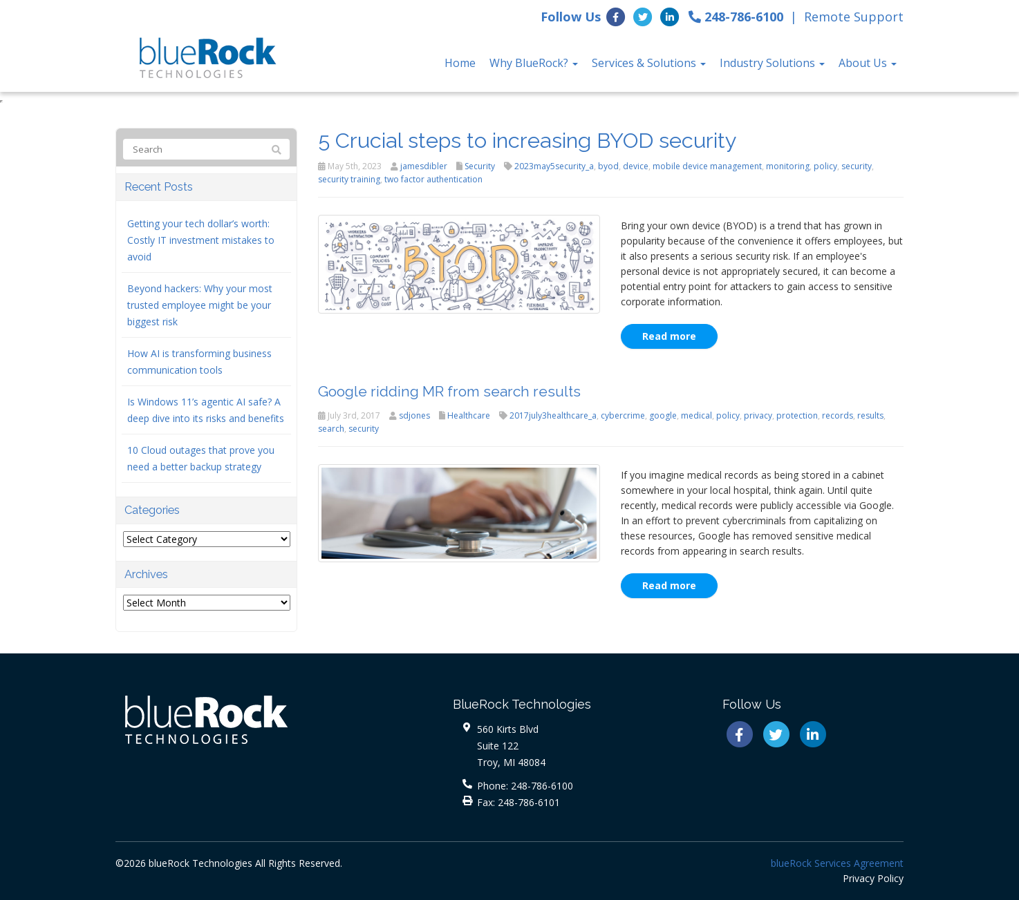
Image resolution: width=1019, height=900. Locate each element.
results (870, 415)
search (331, 428)
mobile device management (707, 166)
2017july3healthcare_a (553, 415)
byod (608, 166)
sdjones (414, 415)
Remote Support (854, 16)
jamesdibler (423, 166)
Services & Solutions (649, 62)
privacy (758, 415)
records (837, 415)
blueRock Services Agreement (837, 863)
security (856, 166)
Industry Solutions (772, 62)
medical (696, 415)
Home (460, 62)
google (663, 415)
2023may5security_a (554, 166)
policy (825, 166)
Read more (669, 336)
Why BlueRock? (533, 62)
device (635, 166)
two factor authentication (433, 179)
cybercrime (623, 415)
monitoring (788, 166)
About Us (868, 62)
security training (349, 179)
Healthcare (468, 415)
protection (797, 415)
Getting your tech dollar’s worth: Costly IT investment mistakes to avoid (200, 240)
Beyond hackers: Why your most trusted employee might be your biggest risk (199, 305)
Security (480, 166)
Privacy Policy (873, 878)
